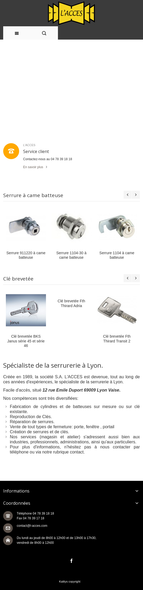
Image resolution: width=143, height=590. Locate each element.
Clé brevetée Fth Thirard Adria (71, 303)
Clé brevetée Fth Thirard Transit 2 (117, 338)
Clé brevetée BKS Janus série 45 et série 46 (26, 340)
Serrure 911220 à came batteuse (25, 255)
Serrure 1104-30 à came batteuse (71, 255)
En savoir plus (33, 167)
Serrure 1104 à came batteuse (116, 255)
